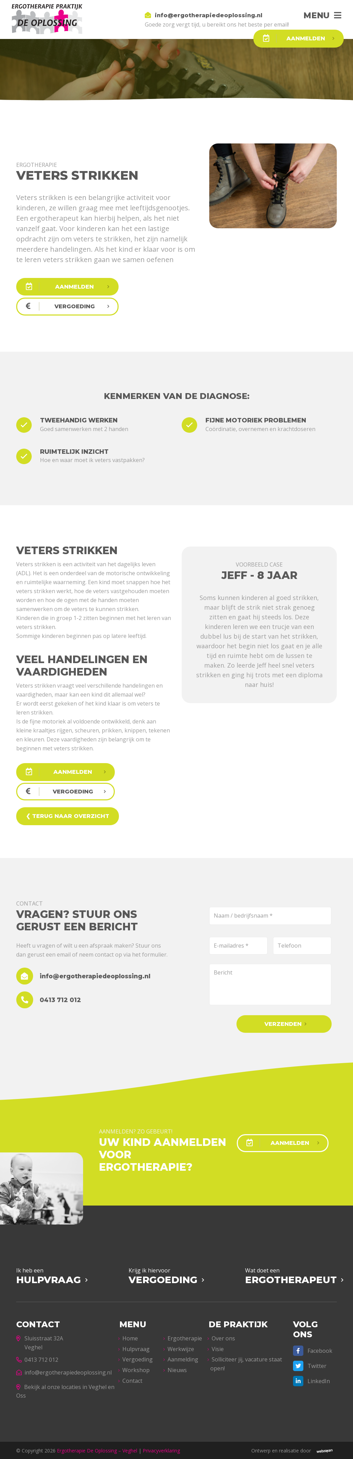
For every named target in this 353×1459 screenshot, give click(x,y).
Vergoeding (137, 1358)
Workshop (136, 1369)
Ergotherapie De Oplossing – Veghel (97, 1449)
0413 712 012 (37, 1359)
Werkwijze (181, 1348)
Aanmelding (183, 1358)
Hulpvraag (136, 1348)
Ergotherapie (185, 1337)
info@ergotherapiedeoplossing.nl (64, 1371)
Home (130, 1337)
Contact (132, 1379)
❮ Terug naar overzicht (67, 815)
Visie (218, 1348)
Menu (315, 15)
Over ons (223, 1337)
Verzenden (285, 1023)
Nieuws (177, 1369)
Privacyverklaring (161, 1449)
